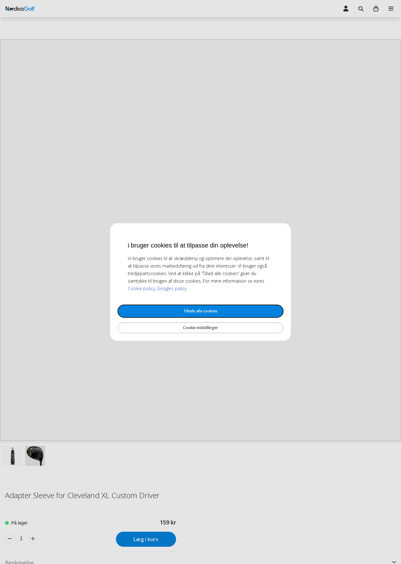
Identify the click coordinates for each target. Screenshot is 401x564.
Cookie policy (141, 288)
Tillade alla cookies (200, 311)
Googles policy (171, 288)
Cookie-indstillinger (200, 327)
